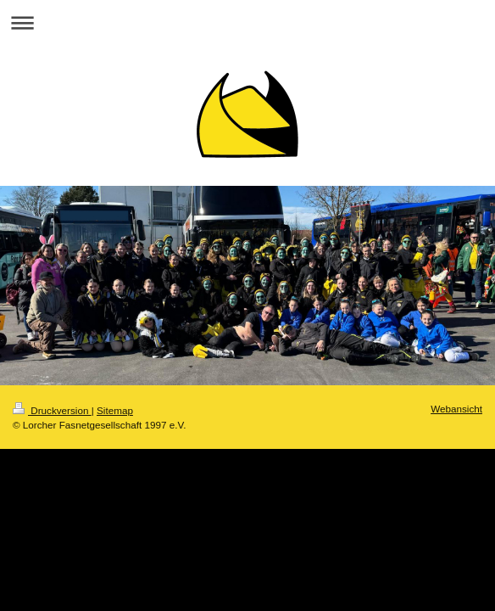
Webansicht (456, 408)
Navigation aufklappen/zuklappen (247, 22)
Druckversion (52, 410)
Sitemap (115, 410)
